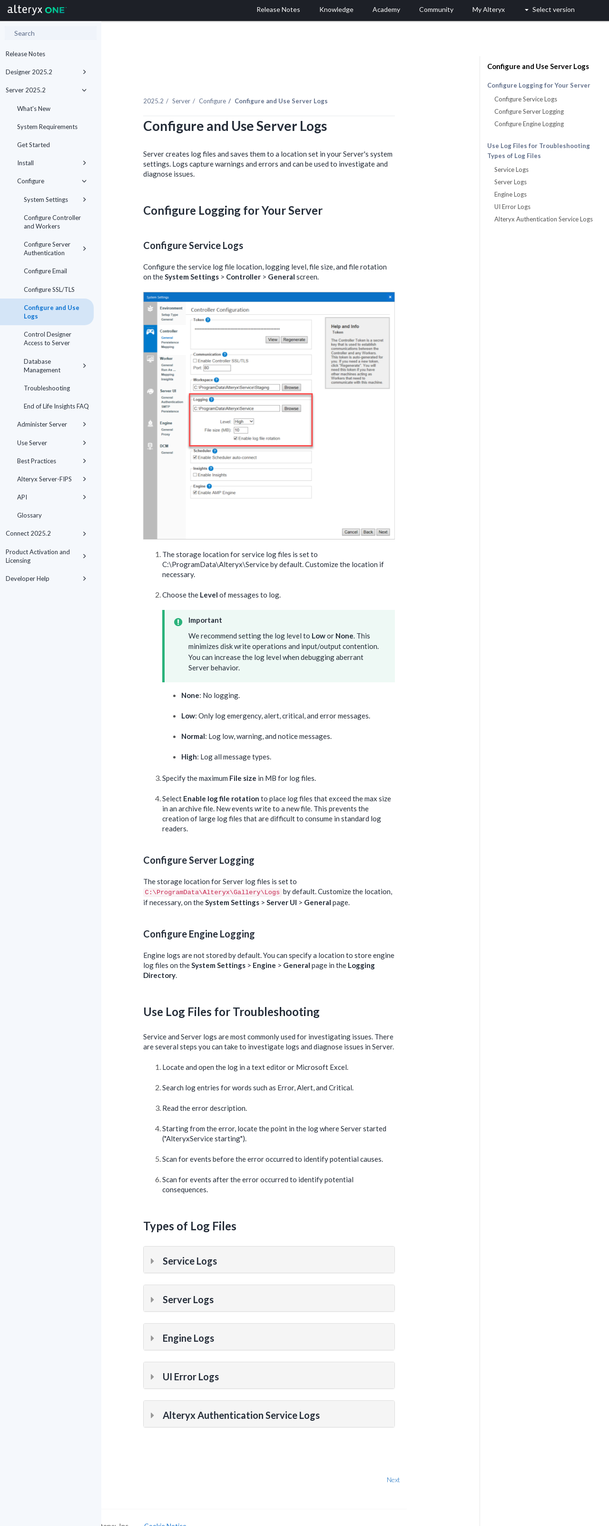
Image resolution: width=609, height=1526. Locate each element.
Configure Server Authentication (55, 248)
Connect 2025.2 (46, 533)
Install (52, 163)
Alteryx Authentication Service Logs (543, 219)
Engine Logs (510, 194)
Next (436, 1468)
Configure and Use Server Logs (538, 66)
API (52, 497)
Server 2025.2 (46, 90)
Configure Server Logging (529, 111)
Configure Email (45, 271)
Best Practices (52, 461)
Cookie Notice (208, 1515)
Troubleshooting (47, 388)
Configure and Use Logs (51, 312)
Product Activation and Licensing (46, 556)
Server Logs (510, 182)
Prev (126, 1468)
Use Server (52, 443)
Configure (52, 181)
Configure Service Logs (525, 99)
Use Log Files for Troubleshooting (538, 146)
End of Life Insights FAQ (56, 406)
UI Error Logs (512, 206)
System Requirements (47, 126)
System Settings (55, 199)
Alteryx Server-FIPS (52, 479)
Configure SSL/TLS (49, 289)
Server (224, 90)
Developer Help (46, 578)
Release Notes (25, 54)
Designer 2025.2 (46, 72)
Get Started (33, 145)
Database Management (55, 366)
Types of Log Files (514, 156)
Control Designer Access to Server (47, 338)
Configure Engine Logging (529, 124)
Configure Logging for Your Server (538, 85)
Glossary (29, 515)
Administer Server (52, 424)
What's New (33, 108)
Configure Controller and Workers (52, 222)
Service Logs (511, 169)
